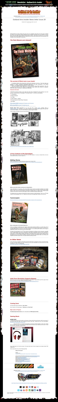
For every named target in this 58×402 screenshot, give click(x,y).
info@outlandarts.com (14, 108)
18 (41, 16)
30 (28, 371)
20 (44, 16)
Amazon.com (26, 103)
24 (20, 371)
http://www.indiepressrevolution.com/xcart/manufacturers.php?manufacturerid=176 (24, 281)
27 (24, 371)
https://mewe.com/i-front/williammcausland (25, 358)
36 (36, 371)
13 (34, 16)
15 (37, 16)
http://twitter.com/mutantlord (21, 360)
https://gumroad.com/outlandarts (36, 356)
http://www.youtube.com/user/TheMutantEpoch (25, 361)
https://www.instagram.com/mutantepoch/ (22, 357)
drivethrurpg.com (26, 105)
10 (30, 16)
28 (25, 371)
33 (32, 371)
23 (18, 371)
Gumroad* (16, 105)
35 (35, 371)
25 (21, 371)
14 (35, 16)
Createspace (16, 103)
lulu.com (32, 103)
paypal (39, 107)
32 (31, 371)
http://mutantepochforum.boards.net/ (26, 359)
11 (31, 16)
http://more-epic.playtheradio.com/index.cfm (17, 322)
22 (17, 371)
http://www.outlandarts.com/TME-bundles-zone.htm (19, 244)
